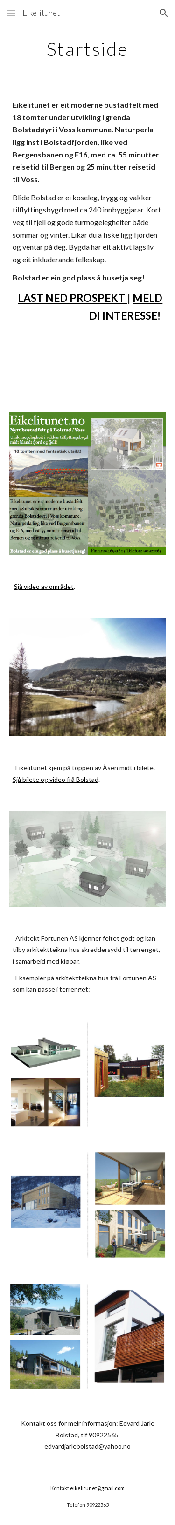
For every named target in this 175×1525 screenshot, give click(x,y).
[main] (88, 49)
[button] (11, 13)
